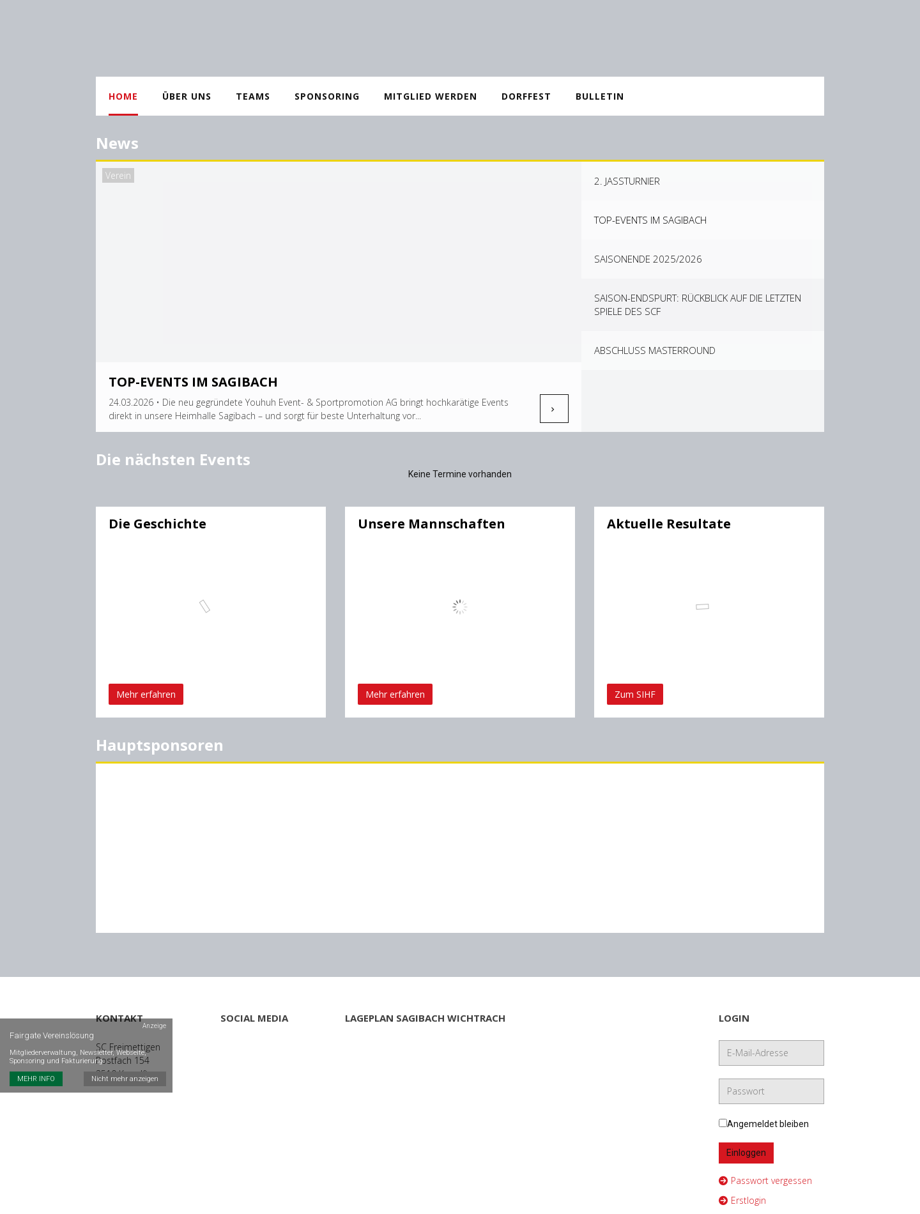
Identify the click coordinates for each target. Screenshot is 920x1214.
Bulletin (600, 96)
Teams (253, 96)
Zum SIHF (635, 694)
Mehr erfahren (146, 694)
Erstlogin (742, 1194)
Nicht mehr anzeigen (124, 1079)
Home (123, 96)
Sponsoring (327, 96)
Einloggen (746, 1147)
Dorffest (526, 96)
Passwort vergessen (765, 1175)
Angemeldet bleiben (764, 1118)
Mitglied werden (430, 96)
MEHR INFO (36, 1079)
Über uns (186, 96)
